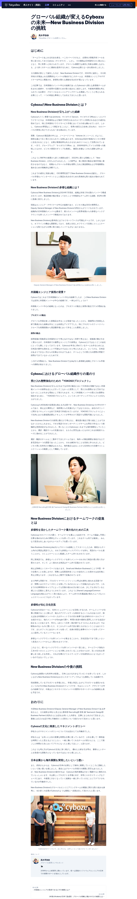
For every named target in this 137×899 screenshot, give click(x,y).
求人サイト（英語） (32, 5)
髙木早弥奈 (44, 35)
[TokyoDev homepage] (12, 4)
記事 (47, 5)
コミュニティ (58, 5)
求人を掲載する (100, 5)
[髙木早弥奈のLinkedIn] (42, 866)
